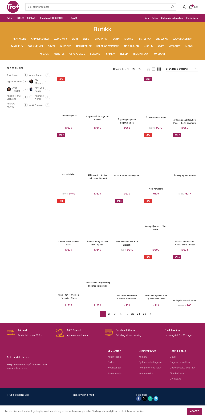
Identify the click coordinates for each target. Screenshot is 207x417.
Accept (194, 411)
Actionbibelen (68, 174)
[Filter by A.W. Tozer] (14, 75)
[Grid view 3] (153, 69)
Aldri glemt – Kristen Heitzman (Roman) (97, 177)
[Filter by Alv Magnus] (37, 81)
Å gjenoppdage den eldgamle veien (127, 121)
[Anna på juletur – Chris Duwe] (156, 397)
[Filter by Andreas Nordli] (37, 97)
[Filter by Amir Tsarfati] (14, 89)
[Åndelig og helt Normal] (185, 152)
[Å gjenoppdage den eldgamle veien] (127, 96)
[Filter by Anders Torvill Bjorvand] (14, 97)
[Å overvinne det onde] (156, 95)
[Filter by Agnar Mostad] (14, 81)
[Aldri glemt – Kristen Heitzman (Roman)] (98, 152)
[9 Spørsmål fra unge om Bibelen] (98, 95)
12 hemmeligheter (68, 115)
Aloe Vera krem (156, 375)
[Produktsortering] (182, 69)
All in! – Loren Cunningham (126, 175)
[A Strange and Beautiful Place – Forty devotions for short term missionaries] (185, 96)
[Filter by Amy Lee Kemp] (37, 89)
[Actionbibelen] (69, 152)
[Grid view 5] (159, 69)
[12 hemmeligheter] (69, 94)
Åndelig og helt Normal (185, 175)
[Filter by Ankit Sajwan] (37, 105)
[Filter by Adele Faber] (37, 75)
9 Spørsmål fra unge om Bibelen (97, 118)
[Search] (100, 7)
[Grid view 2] (148, 69)
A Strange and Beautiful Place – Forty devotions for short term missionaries (184, 125)
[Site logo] (13, 6)
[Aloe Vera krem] (156, 252)
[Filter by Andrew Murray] (14, 105)
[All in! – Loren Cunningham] (127, 152)
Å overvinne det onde (156, 117)
